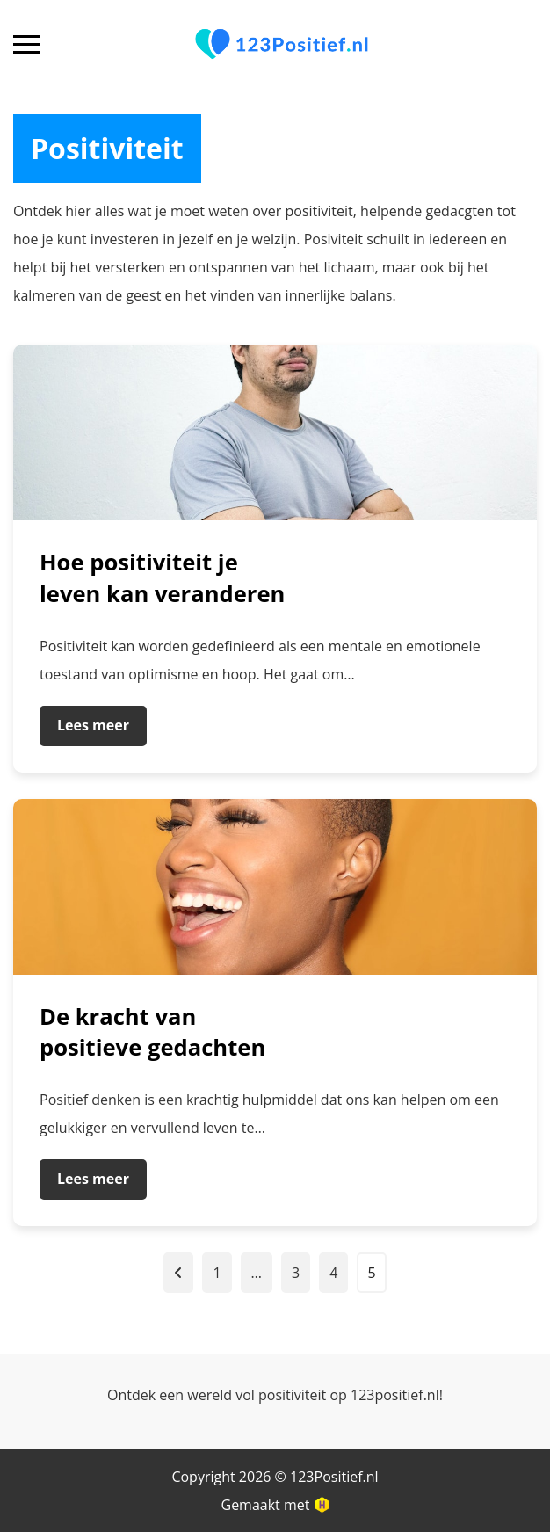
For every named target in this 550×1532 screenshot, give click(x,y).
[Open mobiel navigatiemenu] (26, 44)
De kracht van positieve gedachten (152, 1032)
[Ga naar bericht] (275, 432)
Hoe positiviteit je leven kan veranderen (162, 578)
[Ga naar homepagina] (282, 44)
